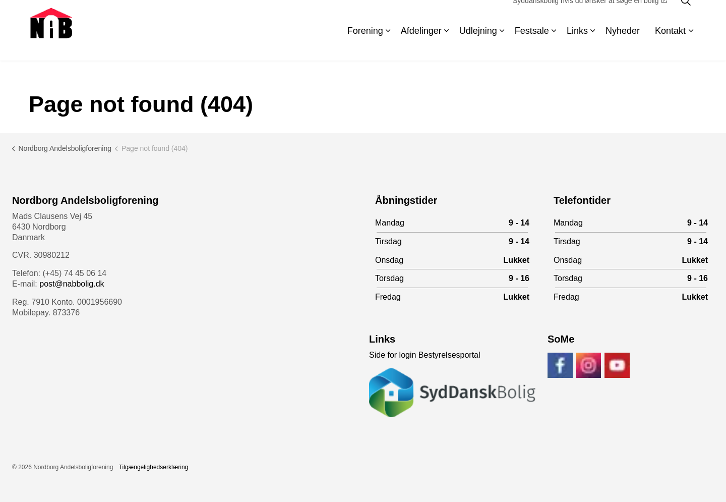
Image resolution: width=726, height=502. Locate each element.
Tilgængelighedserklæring (154, 467)
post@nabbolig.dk (71, 284)
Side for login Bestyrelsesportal (424, 355)
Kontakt (670, 45)
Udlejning (478, 45)
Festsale (532, 45)
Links (577, 45)
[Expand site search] (686, 15)
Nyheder (623, 45)
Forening (365, 45)
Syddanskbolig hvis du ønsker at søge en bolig (590, 15)
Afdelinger (421, 45)
